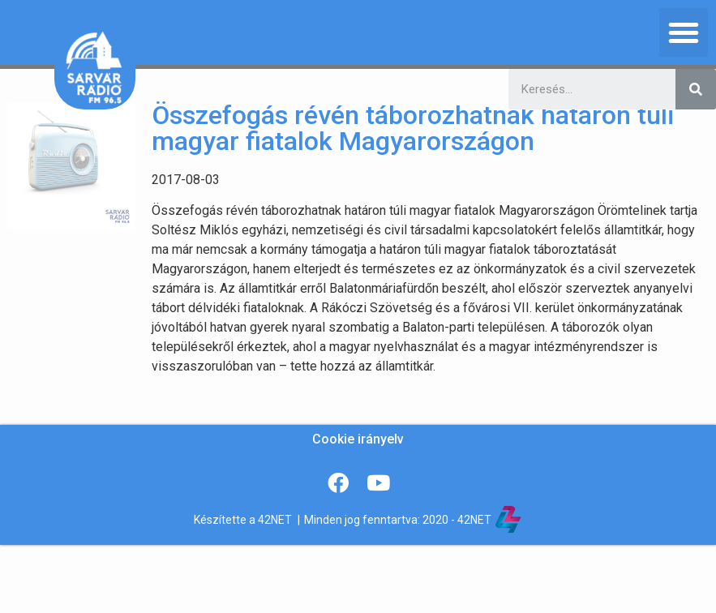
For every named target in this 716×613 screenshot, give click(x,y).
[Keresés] (695, 89)
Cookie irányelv (358, 439)
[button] (683, 32)
